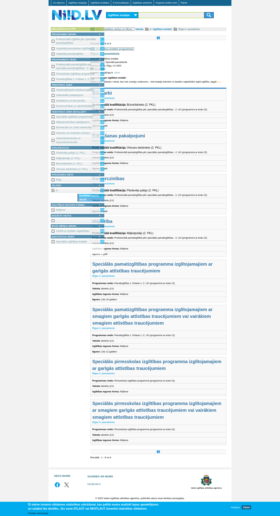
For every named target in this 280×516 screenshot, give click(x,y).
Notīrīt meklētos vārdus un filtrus (131, 29)
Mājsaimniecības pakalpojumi (72, 122)
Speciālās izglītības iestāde (71, 241)
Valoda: (156, 29)
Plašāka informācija (38, 513)
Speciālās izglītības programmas (74, 116)
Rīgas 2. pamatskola (206, 29)
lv (57, 190)
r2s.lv (134, 72)
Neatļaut (235, 507)
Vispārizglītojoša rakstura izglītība (75, 89)
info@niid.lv (94, 494)
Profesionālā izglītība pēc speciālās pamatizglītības (76, 41)
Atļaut (246, 507)
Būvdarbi (119, 96)
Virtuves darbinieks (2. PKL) (72, 169)
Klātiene (60, 209)
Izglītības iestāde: (179, 29)
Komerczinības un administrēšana (75, 106)
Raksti (184, 2)
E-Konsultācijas (121, 2)
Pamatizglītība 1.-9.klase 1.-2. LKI (75, 79)
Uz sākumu (59, 2)
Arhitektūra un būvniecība (70, 100)
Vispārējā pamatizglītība (69, 53)
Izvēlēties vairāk (89, 195)
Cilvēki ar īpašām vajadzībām (72, 230)
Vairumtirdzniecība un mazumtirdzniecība (68, 140)
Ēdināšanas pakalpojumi (135, 139)
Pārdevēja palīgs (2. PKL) (70, 152)
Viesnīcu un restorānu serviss (72, 132)
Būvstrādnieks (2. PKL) (69, 163)
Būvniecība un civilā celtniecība (74, 127)
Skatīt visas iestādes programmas (131, 49)
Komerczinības (125, 181)
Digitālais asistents (142, 2)
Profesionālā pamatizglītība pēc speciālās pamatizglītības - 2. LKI (75, 66)
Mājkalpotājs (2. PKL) (68, 158)
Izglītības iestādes (100, 2)
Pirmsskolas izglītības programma (75, 73)
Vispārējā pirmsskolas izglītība (73, 48)
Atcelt (82, 199)
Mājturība (119, 224)
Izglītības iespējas (77, 2)
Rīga (58, 179)
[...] (124, 85)
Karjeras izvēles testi (166, 2)
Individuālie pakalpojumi (69, 95)
